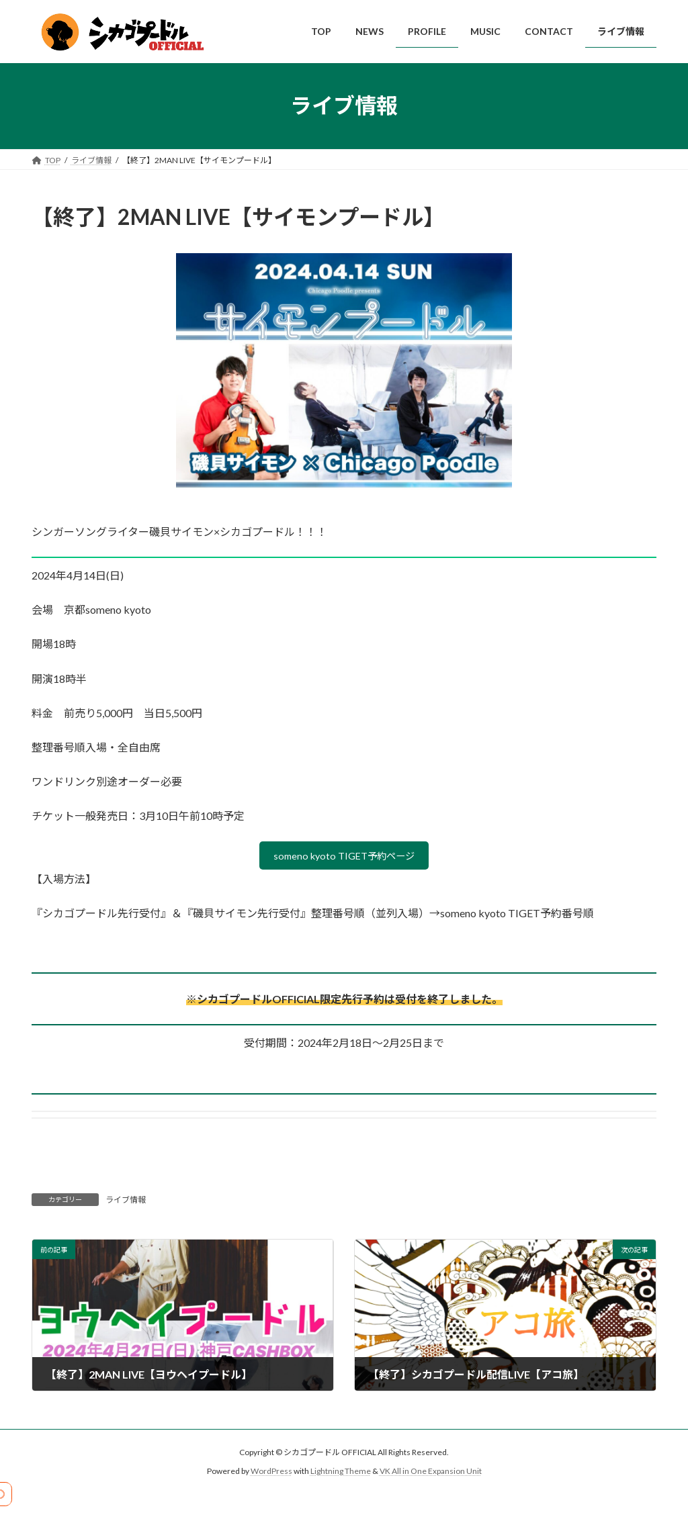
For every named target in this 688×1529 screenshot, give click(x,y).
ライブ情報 (125, 1203)
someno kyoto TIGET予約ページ (344, 857)
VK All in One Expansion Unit (431, 1474)
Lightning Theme (340, 1474)
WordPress (271, 1474)
